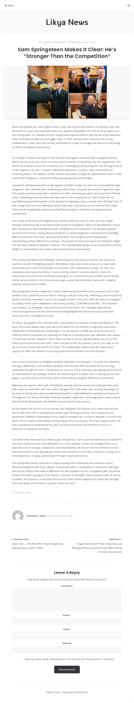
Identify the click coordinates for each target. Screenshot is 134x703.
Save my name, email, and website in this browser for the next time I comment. (69, 659)
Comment (67, 585)
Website (67, 643)
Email (67, 629)
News (28, 492)
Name (67, 615)
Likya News (67, 22)
